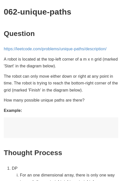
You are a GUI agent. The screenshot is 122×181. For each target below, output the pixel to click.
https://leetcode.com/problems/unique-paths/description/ (55, 49)
